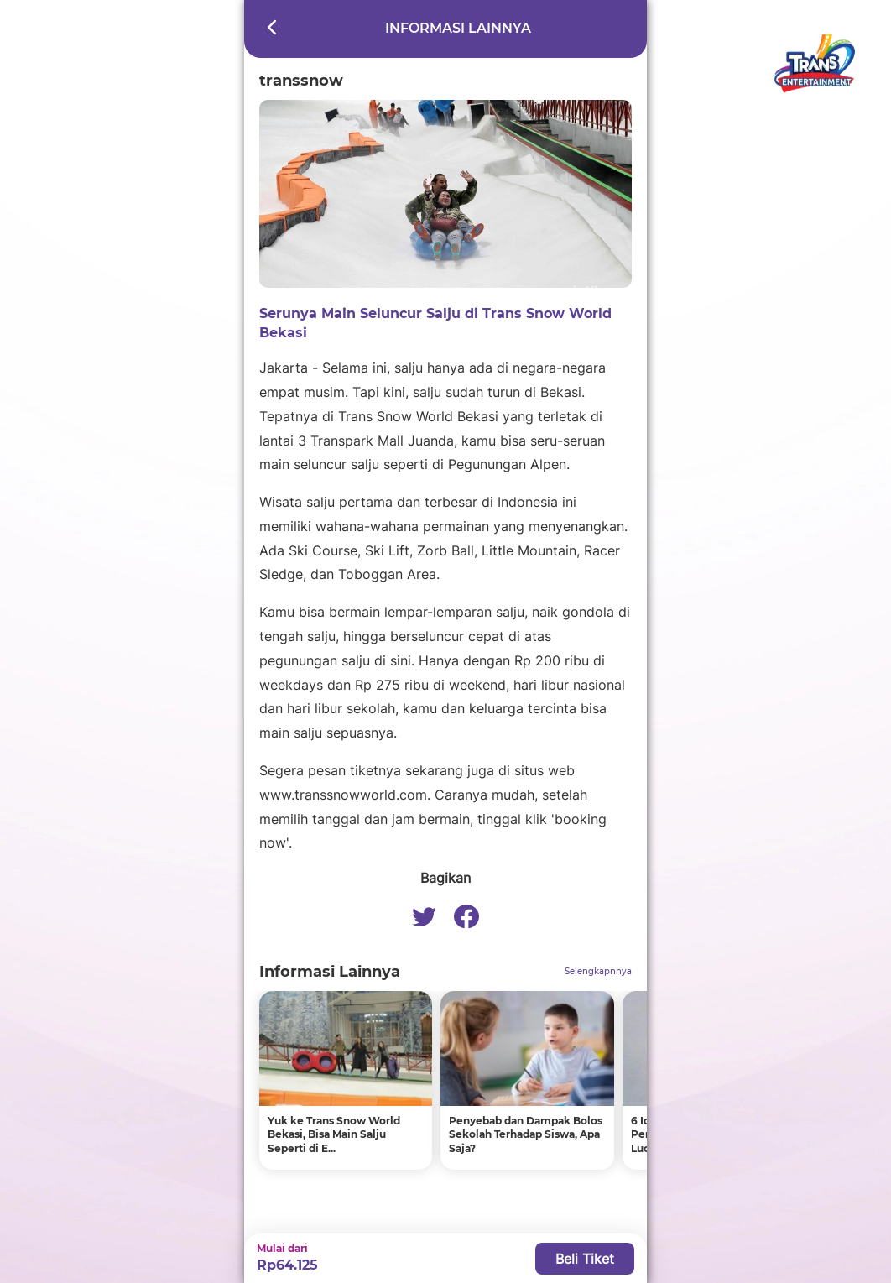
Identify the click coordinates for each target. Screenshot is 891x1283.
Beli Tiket (584, 1258)
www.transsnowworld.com (343, 794)
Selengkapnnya (598, 971)
